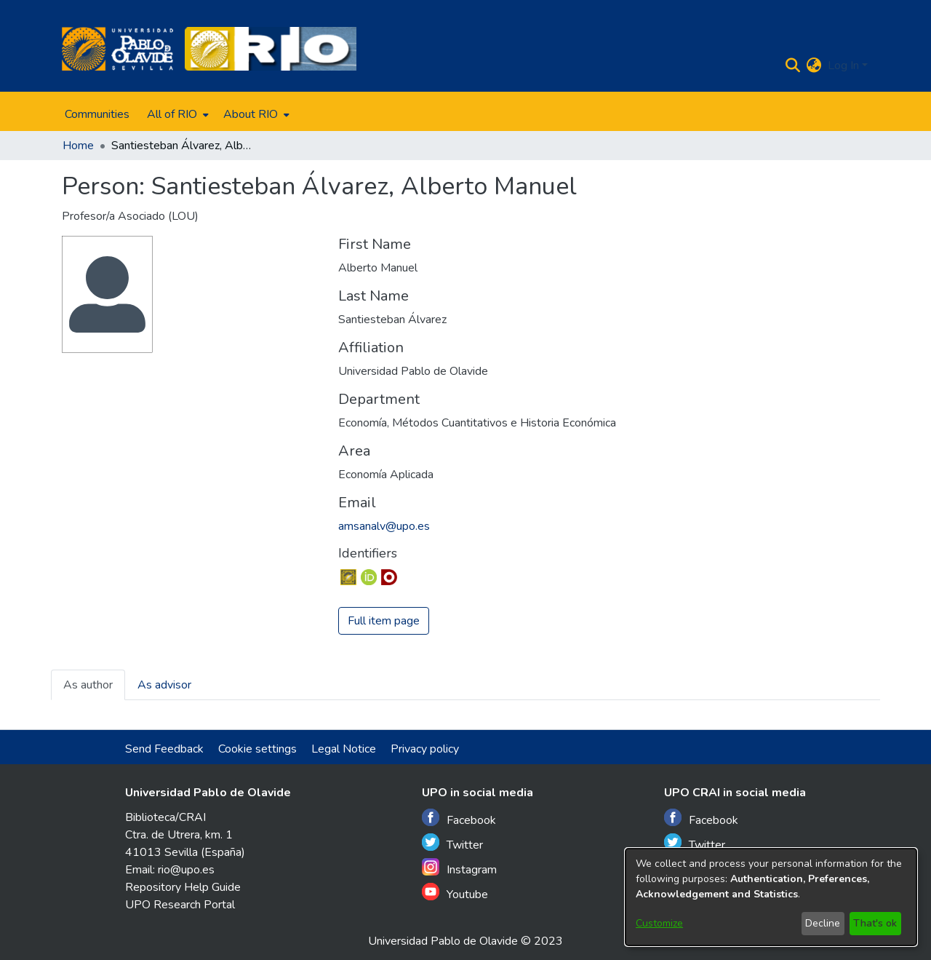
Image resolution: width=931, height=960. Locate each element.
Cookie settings (257, 749)
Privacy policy (425, 749)
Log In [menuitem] (843, 65)
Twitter (452, 843)
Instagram (459, 868)
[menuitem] (176, 114)
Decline (822, 923)
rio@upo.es (186, 870)
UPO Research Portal (180, 905)
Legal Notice (343, 749)
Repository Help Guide (183, 887)
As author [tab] (88, 685)
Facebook (459, 818)
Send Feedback (164, 749)
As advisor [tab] (164, 685)
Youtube (455, 893)
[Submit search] (793, 65)
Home (78, 146)
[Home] (117, 49)
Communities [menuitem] (97, 114)
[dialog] (771, 897)
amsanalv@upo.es (384, 526)
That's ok (875, 923)
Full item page (384, 621)
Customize (659, 923)
